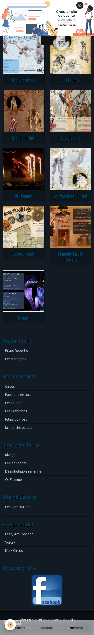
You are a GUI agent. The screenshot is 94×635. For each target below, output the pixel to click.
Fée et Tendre (16, 463)
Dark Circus (14, 551)
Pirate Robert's (16, 351)
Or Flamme (23, 196)
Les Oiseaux (70, 138)
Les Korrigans (15, 359)
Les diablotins (23, 138)
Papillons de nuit (18, 395)
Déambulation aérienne (23, 471)
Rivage (23, 317)
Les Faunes (70, 80)
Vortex (10, 542)
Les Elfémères (23, 80)
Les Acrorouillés (24, 253)
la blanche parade (19, 428)
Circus (10, 386)
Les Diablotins (16, 411)
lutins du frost (16, 419)
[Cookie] (10, 624)
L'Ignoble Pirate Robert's (70, 256)
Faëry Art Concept (19, 534)
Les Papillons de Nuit (70, 196)
